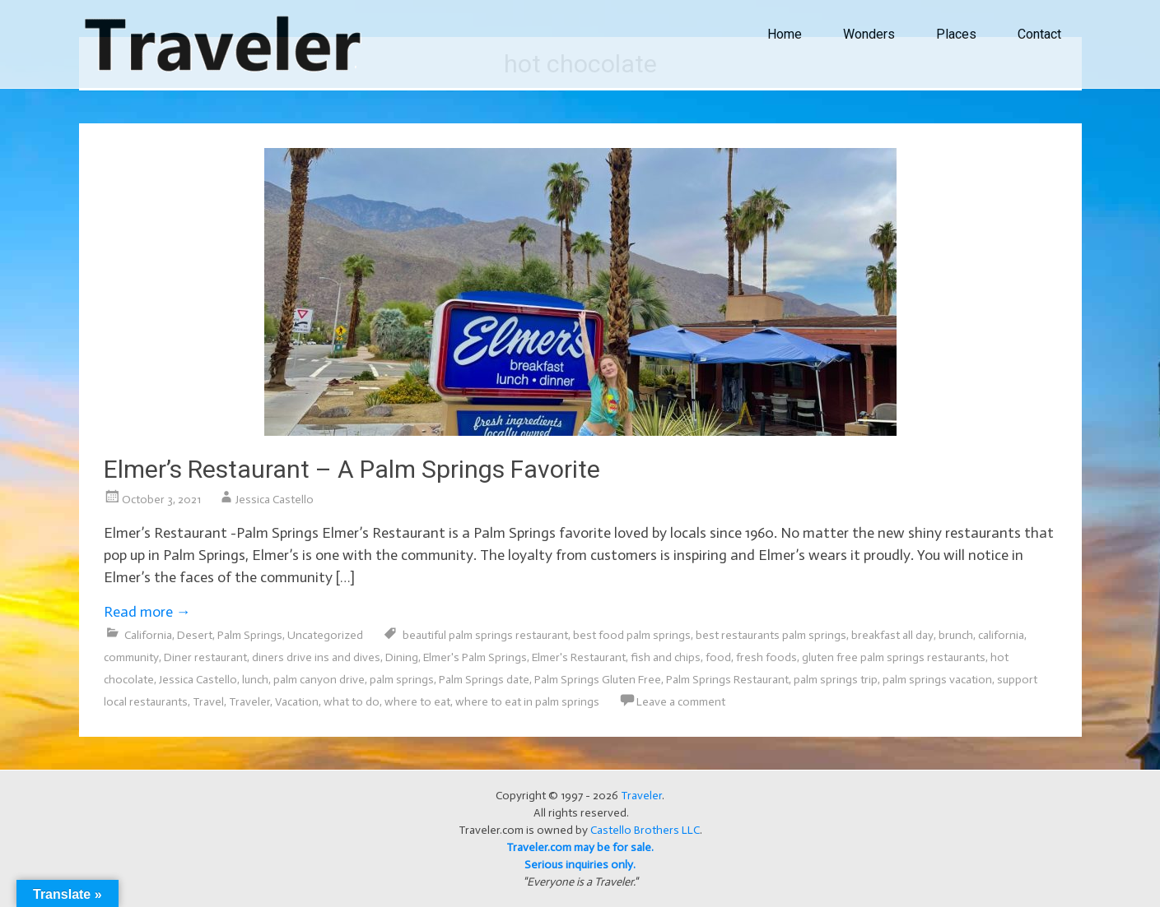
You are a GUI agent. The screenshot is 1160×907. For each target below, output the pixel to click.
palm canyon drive (319, 680)
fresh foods (766, 657)
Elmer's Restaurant (579, 657)
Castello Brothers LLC (645, 830)
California (148, 635)
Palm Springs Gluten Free (597, 680)
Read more (147, 612)
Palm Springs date (484, 680)
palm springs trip (836, 680)
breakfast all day (892, 635)
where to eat (417, 702)
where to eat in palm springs (527, 702)
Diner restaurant (205, 657)
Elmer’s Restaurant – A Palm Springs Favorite (352, 469)
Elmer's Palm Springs (475, 657)
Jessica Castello (274, 500)
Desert (194, 635)
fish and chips (666, 657)
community (131, 657)
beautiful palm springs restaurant (485, 635)
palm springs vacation (937, 680)
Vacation (297, 702)
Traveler (249, 702)
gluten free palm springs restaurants (893, 657)
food (718, 657)
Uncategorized (325, 635)
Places (956, 34)
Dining (401, 657)
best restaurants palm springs (771, 635)
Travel (208, 702)
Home (784, 34)
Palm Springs (249, 635)
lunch (255, 680)
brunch (956, 635)
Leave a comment (680, 702)
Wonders (869, 34)
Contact (1039, 34)
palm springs (402, 680)
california (1001, 635)
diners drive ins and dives (316, 657)
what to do (352, 702)
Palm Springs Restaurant (727, 680)
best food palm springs (632, 635)
